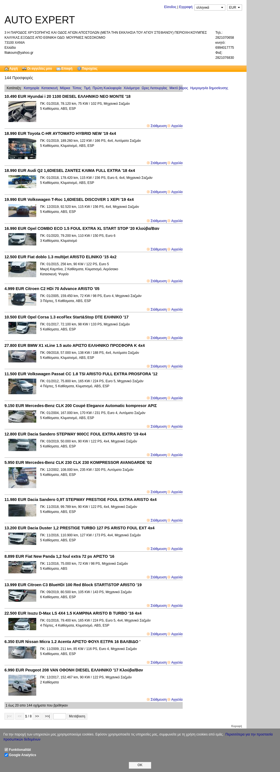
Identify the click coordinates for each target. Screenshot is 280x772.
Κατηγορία (31, 88)
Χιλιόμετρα (131, 88)
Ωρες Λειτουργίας (154, 88)
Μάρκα (65, 88)
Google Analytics (22, 755)
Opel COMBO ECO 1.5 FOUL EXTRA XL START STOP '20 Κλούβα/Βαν (81, 228)
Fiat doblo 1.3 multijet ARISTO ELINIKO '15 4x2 (60, 257)
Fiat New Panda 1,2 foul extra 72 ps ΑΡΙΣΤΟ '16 (59, 556)
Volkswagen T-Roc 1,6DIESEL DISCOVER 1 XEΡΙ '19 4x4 (69, 199)
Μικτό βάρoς (179, 88)
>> (37, 716)
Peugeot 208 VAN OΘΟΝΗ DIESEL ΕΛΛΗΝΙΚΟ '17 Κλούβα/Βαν (73, 670)
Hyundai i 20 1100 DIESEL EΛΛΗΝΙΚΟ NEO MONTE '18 (67, 96)
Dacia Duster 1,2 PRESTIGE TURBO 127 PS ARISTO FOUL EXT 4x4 (79, 528)
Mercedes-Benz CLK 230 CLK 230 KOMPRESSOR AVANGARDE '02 (78, 462)
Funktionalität (20, 750)
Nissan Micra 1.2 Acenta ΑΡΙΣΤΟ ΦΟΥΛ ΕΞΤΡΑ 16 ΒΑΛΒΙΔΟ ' (72, 641)
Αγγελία (177, 126)
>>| (47, 716)
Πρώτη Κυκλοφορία (107, 88)
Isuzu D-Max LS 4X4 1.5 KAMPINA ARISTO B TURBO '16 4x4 (73, 613)
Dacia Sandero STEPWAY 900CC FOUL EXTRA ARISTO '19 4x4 (75, 434)
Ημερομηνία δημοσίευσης (209, 88)
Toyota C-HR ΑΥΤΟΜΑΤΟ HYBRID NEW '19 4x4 (60, 133)
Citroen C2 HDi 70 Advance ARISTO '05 (51, 288)
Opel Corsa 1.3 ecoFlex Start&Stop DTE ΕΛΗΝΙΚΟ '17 (66, 317)
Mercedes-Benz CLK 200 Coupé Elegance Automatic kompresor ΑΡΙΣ (80, 405)
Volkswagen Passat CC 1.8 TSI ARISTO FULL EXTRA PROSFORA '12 (81, 374)
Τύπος (76, 88)
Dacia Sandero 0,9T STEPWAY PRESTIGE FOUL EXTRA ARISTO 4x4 (80, 499)
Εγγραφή (185, 7)
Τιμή (87, 88)
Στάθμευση (159, 126)
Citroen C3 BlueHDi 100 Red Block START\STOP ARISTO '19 (73, 585)
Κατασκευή (50, 88)
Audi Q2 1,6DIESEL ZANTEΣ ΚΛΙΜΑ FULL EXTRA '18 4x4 (69, 170)
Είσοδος (170, 7)
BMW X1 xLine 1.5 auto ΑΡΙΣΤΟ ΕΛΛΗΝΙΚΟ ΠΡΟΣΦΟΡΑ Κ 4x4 (74, 345)
